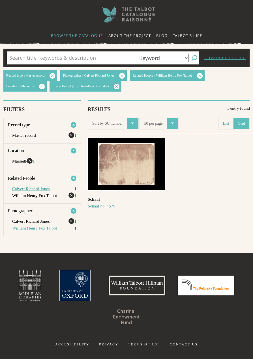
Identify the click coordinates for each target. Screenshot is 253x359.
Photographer (20, 210)
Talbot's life (187, 35)
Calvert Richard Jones (31, 189)
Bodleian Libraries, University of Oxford (30, 285)
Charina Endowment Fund (126, 316)
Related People (21, 178)
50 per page (161, 123)
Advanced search (225, 58)
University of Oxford (75, 285)
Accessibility (72, 344)
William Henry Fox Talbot (34, 228)
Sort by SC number (115, 123)
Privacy (109, 344)
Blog (162, 35)
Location (16, 150)
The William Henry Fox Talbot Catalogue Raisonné (126, 14)
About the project (129, 35)
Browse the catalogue (77, 35)
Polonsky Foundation (206, 285)
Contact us (184, 344)
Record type (19, 124)
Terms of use (144, 344)
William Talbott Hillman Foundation (137, 285)
